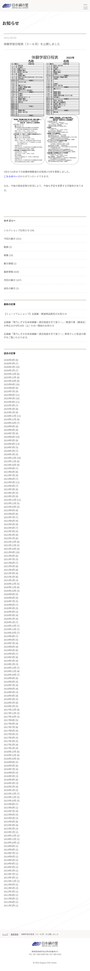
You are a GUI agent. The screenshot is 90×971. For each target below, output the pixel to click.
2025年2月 (9, 409)
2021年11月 (10, 545)
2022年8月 (9, 514)
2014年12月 (10, 835)
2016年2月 (9, 786)
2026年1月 (9, 370)
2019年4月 (9, 654)
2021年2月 (9, 577)
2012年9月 (9, 884)
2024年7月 (9, 433)
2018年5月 (9, 692)
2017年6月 (9, 730)
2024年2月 (9, 451)
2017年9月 (9, 720)
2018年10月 (10, 674)
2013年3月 (9, 877)
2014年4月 (9, 863)
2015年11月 (10, 797)
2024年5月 (9, 440)
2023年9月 (9, 468)
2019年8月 (9, 640)
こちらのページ (12, 176)
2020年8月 (9, 598)
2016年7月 (9, 769)
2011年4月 (9, 902)
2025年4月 (9, 402)
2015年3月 (9, 825)
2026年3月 (9, 363)
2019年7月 (9, 643)
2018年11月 (10, 671)
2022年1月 (9, 538)
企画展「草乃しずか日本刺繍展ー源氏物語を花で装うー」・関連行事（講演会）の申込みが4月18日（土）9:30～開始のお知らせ (45, 323)
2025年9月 (9, 384)
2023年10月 (10, 465)
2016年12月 (10, 751)
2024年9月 (9, 426)
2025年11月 (10, 377)
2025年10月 (10, 381)
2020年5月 (9, 608)
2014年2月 (9, 870)
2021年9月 (9, 552)
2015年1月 (9, 832)
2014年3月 (9, 867)
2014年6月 (9, 856)
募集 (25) (8, 255)
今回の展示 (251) (12, 238)
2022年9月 (9, 510)
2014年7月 (9, 853)
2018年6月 (9, 688)
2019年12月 (10, 626)
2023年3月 (9, 489)
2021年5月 (9, 566)
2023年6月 (9, 479)
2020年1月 (9, 622)
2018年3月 (9, 699)
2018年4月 (9, 695)
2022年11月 (10, 503)
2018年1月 (9, 706)
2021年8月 (9, 556)
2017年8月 (9, 723)
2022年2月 (9, 535)
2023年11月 (10, 461)
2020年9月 (9, 594)
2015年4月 (9, 821)
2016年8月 (9, 765)
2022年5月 (9, 524)
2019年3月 (9, 657)
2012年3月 (9, 891)
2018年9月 (9, 678)
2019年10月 (10, 633)
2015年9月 (9, 804)
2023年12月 (10, 458)
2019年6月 (9, 647)
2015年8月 (9, 807)
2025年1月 (9, 412)
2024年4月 (9, 444)
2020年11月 (10, 587)
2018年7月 (9, 685)
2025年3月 (9, 405)
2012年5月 (9, 888)
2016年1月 (9, 790)
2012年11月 (10, 881)
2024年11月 (10, 419)
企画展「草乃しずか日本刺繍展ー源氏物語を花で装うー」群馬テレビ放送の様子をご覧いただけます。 (45, 335)
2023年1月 (9, 496)
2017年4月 (9, 737)
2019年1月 (9, 664)
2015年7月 (9, 811)
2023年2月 (9, 493)
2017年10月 (10, 716)
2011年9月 (9, 895)
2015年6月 (9, 814)
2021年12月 (10, 542)
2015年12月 (10, 793)
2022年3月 (9, 531)
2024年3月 (9, 447)
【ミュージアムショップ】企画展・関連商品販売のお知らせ (35, 313)
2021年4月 (9, 570)
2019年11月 (10, 629)
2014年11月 (10, 839)
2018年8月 (9, 681)
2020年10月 (10, 591)
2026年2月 (9, 367)
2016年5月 (9, 776)
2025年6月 (9, 395)
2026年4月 (9, 360)
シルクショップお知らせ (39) (19, 230)
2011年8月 (9, 898)
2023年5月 (9, 482)
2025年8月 (9, 388)
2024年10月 (10, 423)
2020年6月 (9, 605)
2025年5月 (9, 398)
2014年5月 (9, 860)
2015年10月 (10, 800)
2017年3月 (9, 741)
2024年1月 (9, 454)
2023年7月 (9, 475)
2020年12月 (10, 584)
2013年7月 (9, 874)
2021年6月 (9, 563)
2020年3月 (9, 615)
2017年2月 (9, 744)
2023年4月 (9, 486)
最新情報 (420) (11, 271)
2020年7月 (9, 601)
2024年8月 (9, 430)
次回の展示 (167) (12, 280)
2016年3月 (9, 783)
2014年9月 (9, 846)
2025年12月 (10, 374)
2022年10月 (10, 507)
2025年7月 (9, 391)
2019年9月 (9, 636)
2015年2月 (9, 828)
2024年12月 (10, 416)
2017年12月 (10, 709)
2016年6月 (9, 772)
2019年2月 (9, 660)
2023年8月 (9, 472)
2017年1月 (9, 748)
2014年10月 (10, 842)
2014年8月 (9, 849)
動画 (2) (8, 247)
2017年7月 (9, 727)
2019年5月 (9, 650)
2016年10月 (10, 758)
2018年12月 (10, 667)
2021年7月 (9, 559)
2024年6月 (9, 437)
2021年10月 (10, 549)
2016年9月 (9, 762)
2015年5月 (9, 818)
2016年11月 (10, 755)
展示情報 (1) (10, 263)
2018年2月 (9, 702)
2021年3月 (9, 573)
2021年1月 (9, 580)
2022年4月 (9, 528)
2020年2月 (9, 619)
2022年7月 (9, 517)
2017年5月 (9, 734)
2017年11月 (10, 713)
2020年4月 (9, 612)
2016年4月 (9, 779)
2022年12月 (10, 500)
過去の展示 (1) (11, 288)
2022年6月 (9, 521)
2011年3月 (9, 905)
